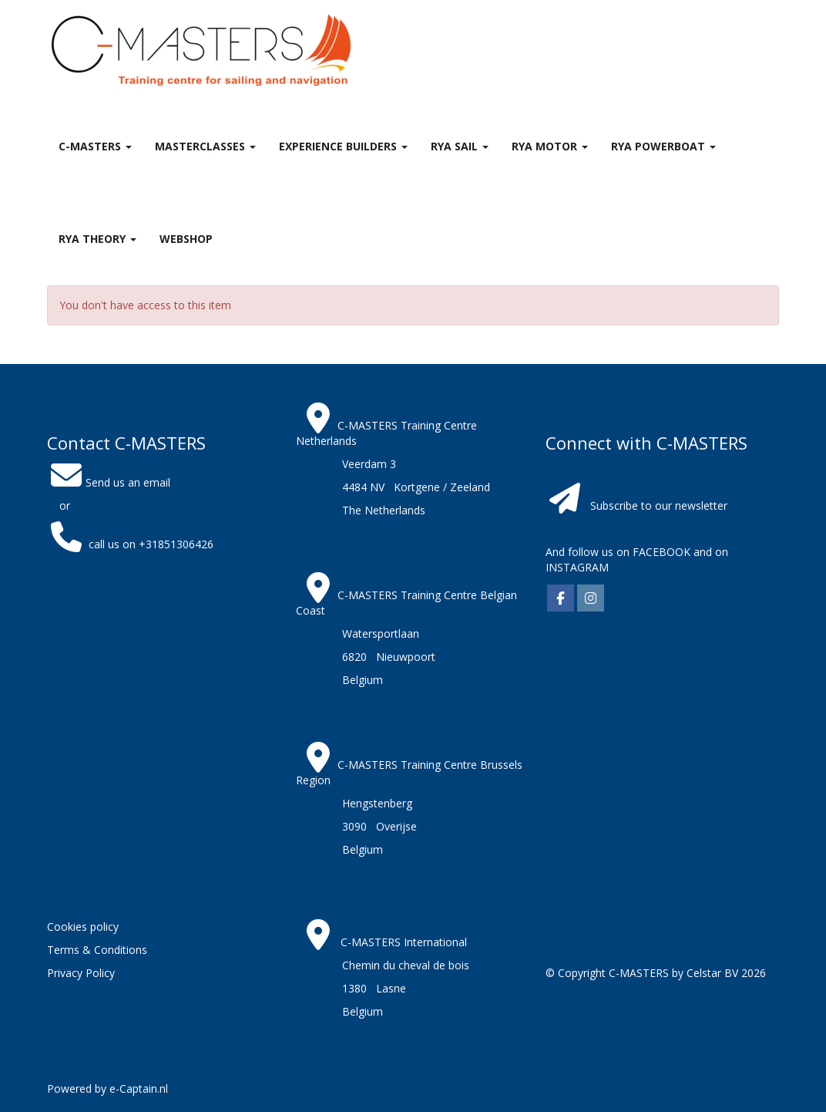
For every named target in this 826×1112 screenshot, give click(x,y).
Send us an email (108, 482)
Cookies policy (83, 926)
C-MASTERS (95, 146)
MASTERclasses (205, 146)
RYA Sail (460, 146)
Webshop (186, 238)
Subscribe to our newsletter (658, 505)
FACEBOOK (660, 551)
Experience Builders (343, 146)
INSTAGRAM (577, 567)
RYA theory (97, 238)
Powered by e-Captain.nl (107, 1088)
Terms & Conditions (97, 949)
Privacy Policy (81, 972)
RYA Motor (550, 146)
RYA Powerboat (663, 146)
